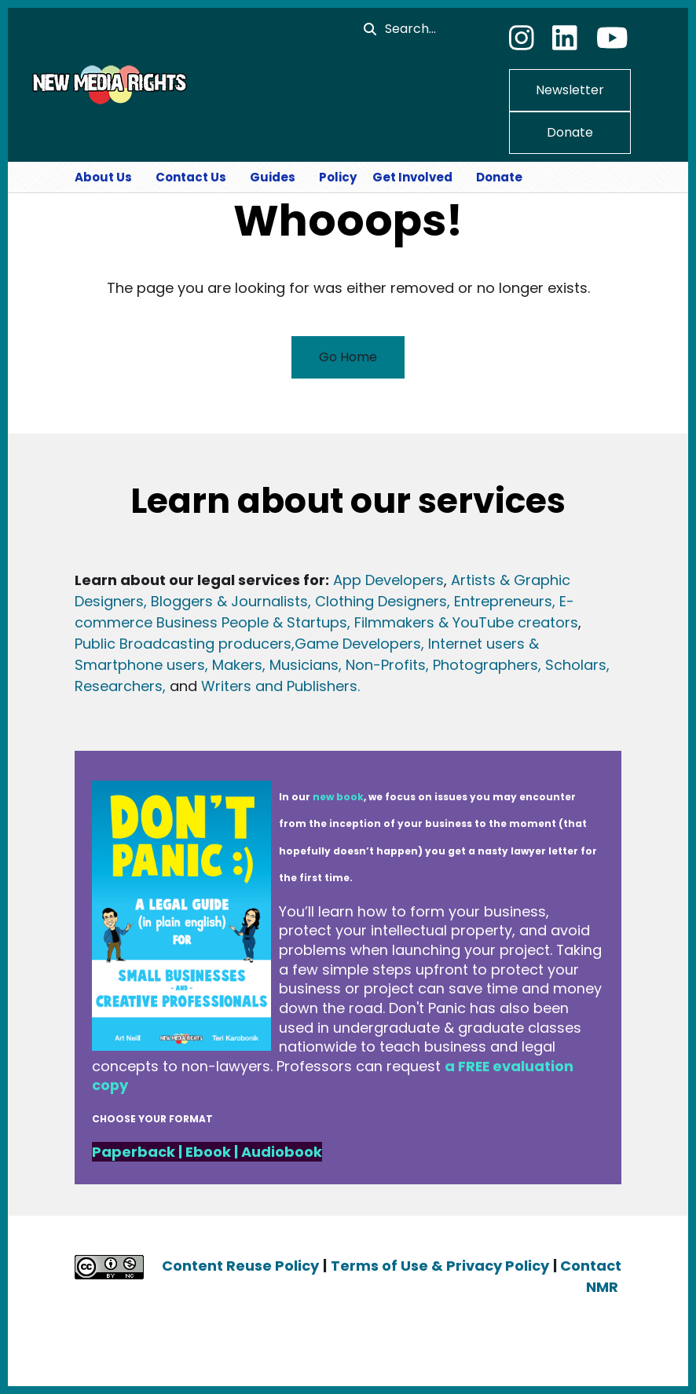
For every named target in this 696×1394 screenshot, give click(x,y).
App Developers (388, 580)
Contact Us (191, 177)
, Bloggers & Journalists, (229, 601)
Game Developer (354, 643)
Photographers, (485, 665)
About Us (103, 177)
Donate (570, 132)
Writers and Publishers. (280, 686)
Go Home (348, 357)
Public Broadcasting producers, (185, 643)
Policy (338, 177)
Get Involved (412, 177)
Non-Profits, (387, 665)
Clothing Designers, (382, 601)
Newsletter (570, 90)
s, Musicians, (298, 665)
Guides (272, 177)
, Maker (230, 665)
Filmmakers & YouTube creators (466, 622)
